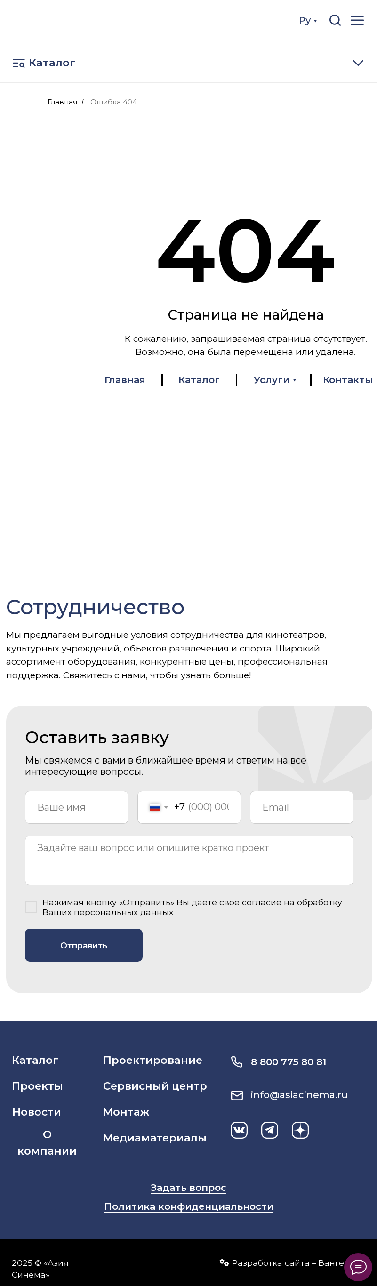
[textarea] (189, 860)
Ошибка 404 (113, 101)
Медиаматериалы (155, 1137)
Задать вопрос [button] (188, 1187)
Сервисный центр (155, 1086)
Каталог (52, 62)
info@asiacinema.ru (299, 1095)
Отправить (83, 945)
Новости (36, 1111)
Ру (305, 20)
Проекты (37, 1086)
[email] (301, 807)
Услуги (271, 380)
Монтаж (126, 1111)
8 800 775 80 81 (288, 1062)
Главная (62, 101)
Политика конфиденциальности (188, 1206)
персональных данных (123, 912)
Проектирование (152, 1060)
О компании (47, 1142)
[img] (66, 20)
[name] (76, 807)
